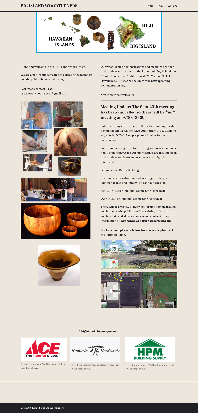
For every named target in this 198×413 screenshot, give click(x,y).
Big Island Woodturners (49, 5)
